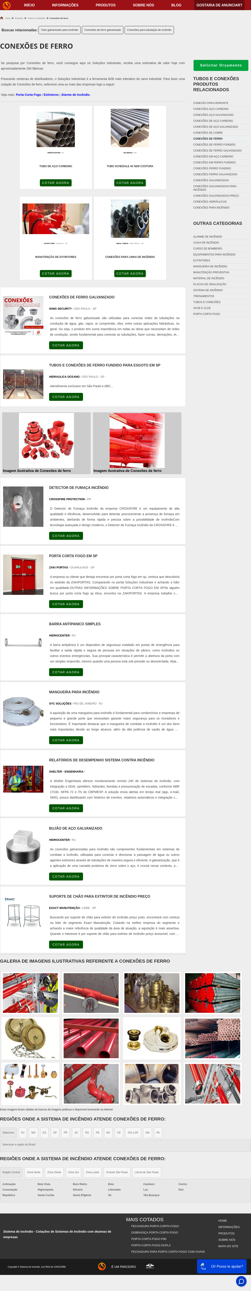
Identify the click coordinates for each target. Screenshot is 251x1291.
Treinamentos (203, 296)
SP (55, 1043)
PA (158, 1043)
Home (222, 1131)
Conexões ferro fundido (212, 168)
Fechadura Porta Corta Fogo (155, 1136)
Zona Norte (33, 1083)
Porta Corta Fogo (28, 94)
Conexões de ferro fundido (214, 144)
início (29, 5)
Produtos (106, 5)
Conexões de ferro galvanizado (102, 29)
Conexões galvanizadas (211, 180)
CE (119, 1043)
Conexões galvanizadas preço (216, 195)
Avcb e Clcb (201, 308)
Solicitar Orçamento (221, 65)
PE (98, 1043)
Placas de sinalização (209, 284)
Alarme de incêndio (207, 236)
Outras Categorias (217, 223)
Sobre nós (143, 5)
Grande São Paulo (117, 1083)
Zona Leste (92, 1083)
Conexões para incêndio (211, 207)
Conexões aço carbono (211, 109)
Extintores (51, 94)
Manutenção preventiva (211, 272)
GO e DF (133, 1043)
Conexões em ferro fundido (214, 162)
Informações (65, 5)
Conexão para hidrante (210, 103)
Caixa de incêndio (206, 242)
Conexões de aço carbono (213, 120)
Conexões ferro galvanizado (215, 174)
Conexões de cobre (208, 132)
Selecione (8, 1043)
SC (76, 1043)
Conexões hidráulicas (210, 201)
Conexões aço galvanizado (213, 115)
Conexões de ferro (208, 138)
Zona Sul (73, 1083)
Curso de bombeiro (207, 248)
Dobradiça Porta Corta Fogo (155, 1142)
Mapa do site (228, 1153)
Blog (176, 5)
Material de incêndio (208, 278)
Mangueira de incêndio (210, 266)
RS (87, 1043)
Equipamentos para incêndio (214, 254)
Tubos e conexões (207, 302)
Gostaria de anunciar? (219, 5)
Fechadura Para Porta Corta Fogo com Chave (168, 1158)
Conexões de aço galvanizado (215, 126)
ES (44, 1043)
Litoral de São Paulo (147, 1083)
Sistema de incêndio (208, 290)
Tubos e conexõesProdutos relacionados (216, 84)
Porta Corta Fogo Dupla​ (151, 1153)
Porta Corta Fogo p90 (149, 1147)
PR (66, 1043)
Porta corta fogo (206, 314)
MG (33, 1043)
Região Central (11, 1083)
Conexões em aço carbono (213, 156)
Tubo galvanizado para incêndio (59, 29)
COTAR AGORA (23, 183)
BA (108, 1043)
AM (147, 1043)
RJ (22, 1043)
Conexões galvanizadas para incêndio (214, 188)
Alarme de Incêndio (75, 94)
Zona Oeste (54, 1083)
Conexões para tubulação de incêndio (149, 29)
